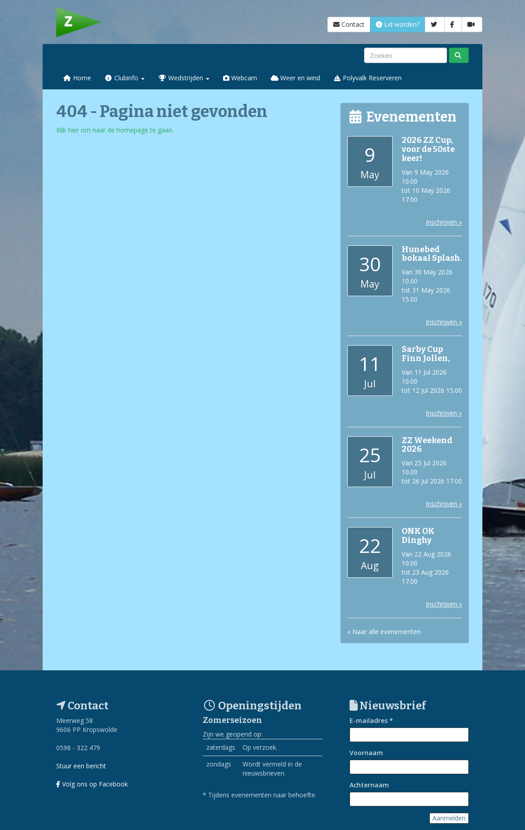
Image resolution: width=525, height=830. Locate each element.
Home (77, 77)
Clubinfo (125, 77)
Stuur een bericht (81, 766)
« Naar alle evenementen (384, 631)
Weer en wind (296, 77)
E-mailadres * (371, 720)
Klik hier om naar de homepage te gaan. (115, 130)
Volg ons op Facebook (92, 784)
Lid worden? (397, 24)
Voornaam (366, 752)
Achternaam (369, 785)
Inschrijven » (444, 222)
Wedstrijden (183, 77)
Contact (349, 24)
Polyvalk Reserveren (368, 77)
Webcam (240, 77)
